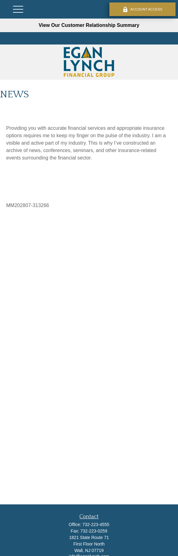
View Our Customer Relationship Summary (89, 25)
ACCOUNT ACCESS (143, 9)
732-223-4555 (95, 524)
